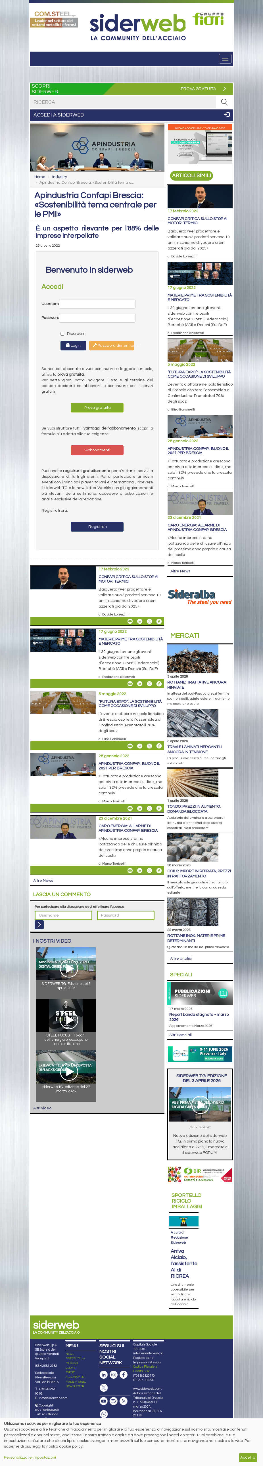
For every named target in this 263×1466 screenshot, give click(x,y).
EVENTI (70, 1372)
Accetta (247, 1457)
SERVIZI (71, 1367)
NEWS (70, 1354)
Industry (59, 177)
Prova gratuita (97, 408)
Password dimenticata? (113, 345)
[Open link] (54, 18)
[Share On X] (149, 621)
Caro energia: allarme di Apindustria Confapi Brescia (128, 828)
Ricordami (68, 334)
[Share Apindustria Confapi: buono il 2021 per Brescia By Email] (130, 808)
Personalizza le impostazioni (30, 1457)
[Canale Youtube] (103, 1401)
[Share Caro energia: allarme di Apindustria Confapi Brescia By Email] (130, 871)
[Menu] (225, 59)
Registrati (97, 527)
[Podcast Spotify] (113, 1401)
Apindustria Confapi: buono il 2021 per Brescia (129, 766)
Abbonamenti (97, 450)
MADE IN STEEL (76, 1381)
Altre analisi (181, 959)
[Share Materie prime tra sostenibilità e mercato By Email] (130, 684)
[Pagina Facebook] (123, 1374)
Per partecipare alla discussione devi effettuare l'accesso (79, 907)
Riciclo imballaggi (187, 1201)
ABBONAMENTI (76, 1377)
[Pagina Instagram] (113, 1374)
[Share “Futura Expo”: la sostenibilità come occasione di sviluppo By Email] (130, 746)
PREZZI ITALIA (75, 1358)
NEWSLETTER (75, 1386)
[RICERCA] (224, 102)
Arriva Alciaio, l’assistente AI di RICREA (184, 1264)
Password (50, 318)
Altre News (43, 881)
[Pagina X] (103, 1388)
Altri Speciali (180, 1035)
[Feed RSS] (123, 1401)
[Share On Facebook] (159, 621)
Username (50, 304)
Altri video (42, 1108)
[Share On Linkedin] (140, 621)
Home (39, 177)
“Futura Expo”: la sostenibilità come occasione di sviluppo (130, 704)
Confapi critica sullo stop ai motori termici (128, 579)
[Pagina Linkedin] (103, 1374)
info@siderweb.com (53, 1398)
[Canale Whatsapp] (103, 1414)
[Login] (39, 924)
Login (73, 345)
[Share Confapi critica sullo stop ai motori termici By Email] (130, 621)
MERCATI (72, 1363)
